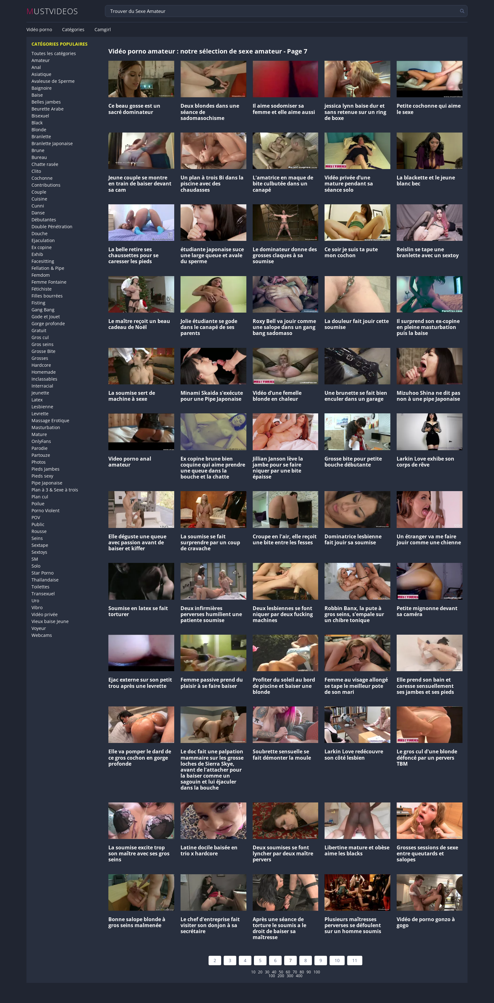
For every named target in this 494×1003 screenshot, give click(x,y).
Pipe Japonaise (47, 483)
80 (302, 972)
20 (260, 972)
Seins (37, 538)
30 (267, 972)
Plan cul (40, 497)
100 (316, 972)
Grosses (40, 358)
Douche (40, 233)
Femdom (41, 275)
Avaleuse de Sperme (53, 81)
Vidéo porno (39, 29)
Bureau (39, 157)
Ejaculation (43, 240)
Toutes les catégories (54, 53)
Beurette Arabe (48, 109)
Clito (36, 171)
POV (36, 517)
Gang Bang (43, 310)
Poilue (38, 504)
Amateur (41, 60)
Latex (37, 400)
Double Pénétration (52, 227)
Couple (39, 192)
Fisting (38, 303)
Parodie (40, 448)
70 (295, 972)
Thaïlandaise (45, 580)
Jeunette (40, 393)
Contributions (46, 185)
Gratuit (39, 330)
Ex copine (42, 247)
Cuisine (39, 199)
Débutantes (44, 220)
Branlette (41, 136)
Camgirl (103, 29)
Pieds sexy (42, 476)
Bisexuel (40, 116)
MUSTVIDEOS (52, 11)
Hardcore (41, 365)
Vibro (37, 607)
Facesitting (43, 261)
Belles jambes (46, 102)
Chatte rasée (45, 164)
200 (281, 976)
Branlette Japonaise (52, 143)
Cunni (38, 206)
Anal (36, 67)
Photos (39, 462)
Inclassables (44, 379)
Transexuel (43, 594)
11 (354, 960)
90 (309, 972)
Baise (37, 95)
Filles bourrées (47, 296)
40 (274, 972)
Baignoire (42, 88)
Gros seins (43, 344)
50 (281, 972)
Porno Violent (46, 510)
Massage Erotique (50, 420)
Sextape (40, 545)
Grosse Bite (43, 351)
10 (337, 960)
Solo (36, 566)
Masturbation (46, 427)
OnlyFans (41, 441)
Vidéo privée (45, 614)
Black (37, 123)
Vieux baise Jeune (50, 621)
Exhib (37, 254)
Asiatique (41, 74)
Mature (39, 434)
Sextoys (39, 552)
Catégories (73, 29)
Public (38, 524)
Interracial (42, 386)
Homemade (44, 372)
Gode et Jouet (46, 317)
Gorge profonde (48, 323)
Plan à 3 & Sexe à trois (55, 490)
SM (35, 559)
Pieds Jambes (46, 469)
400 (299, 976)
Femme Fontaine (49, 282)
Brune (38, 150)
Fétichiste (42, 289)
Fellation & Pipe (48, 268)
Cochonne (42, 178)
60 (288, 972)
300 (290, 976)
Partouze (41, 455)
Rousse (39, 531)
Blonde (39, 130)
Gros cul (40, 337)
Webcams (42, 635)
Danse (38, 213)
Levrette (40, 413)
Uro (35, 601)
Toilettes (40, 587)
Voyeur (39, 628)
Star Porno (43, 573)
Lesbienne (42, 407)
